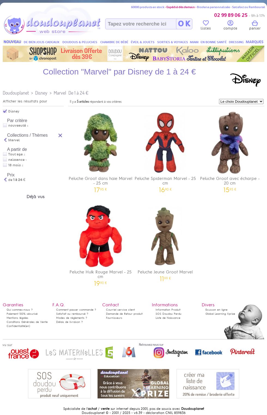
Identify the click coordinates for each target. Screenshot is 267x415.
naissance (16, 160)
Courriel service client (120, 309)
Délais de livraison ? (69, 321)
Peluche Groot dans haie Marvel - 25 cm (100, 150)
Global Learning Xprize (220, 313)
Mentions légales (17, 317)
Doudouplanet (16, 93)
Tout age (15, 154)
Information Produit (168, 309)
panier (254, 26)
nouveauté (17, 125)
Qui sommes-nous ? (20, 309)
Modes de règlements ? (71, 317)
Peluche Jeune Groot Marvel (165, 241)
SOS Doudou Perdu (168, 313)
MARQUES (254, 42)
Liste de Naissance (168, 317)
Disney (41, 93)
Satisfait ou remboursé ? (72, 313)
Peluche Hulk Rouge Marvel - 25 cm (100, 243)
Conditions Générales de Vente (27, 321)
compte (230, 26)
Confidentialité (16, 325)
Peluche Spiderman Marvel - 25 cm (165, 150)
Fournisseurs (114, 317)
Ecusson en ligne (216, 309)
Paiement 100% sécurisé (22, 313)
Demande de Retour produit (124, 313)
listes (206, 26)
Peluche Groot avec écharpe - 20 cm (230, 150)
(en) (27, 325)
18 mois (14, 165)
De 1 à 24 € (78, 93)
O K (184, 24)
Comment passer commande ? (76, 309)
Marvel (60, 93)
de (16, 180)
